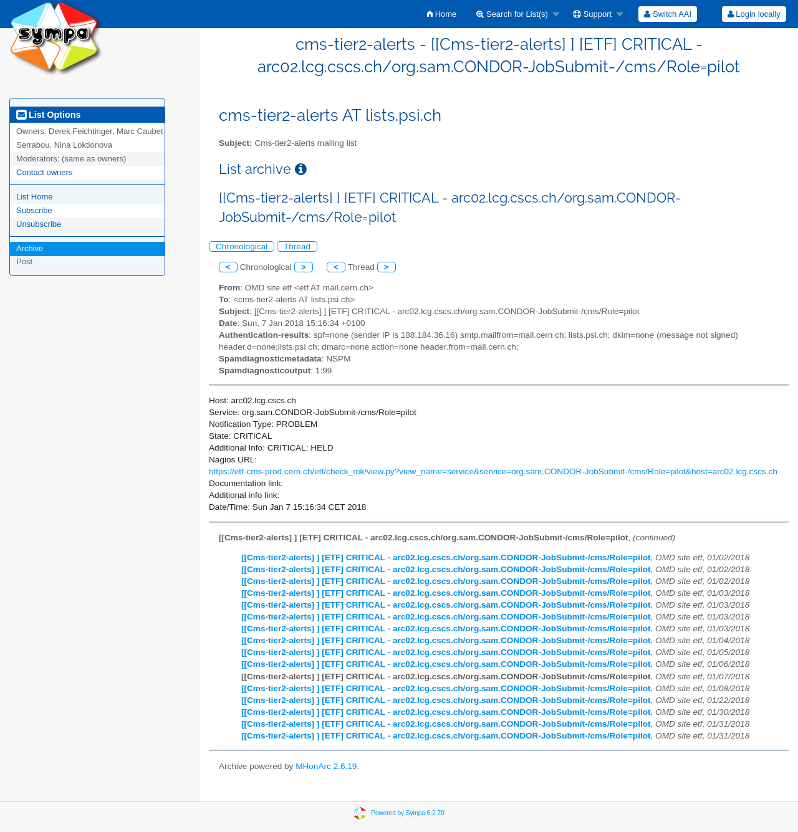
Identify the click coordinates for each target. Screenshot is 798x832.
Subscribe (34, 210)
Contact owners (44, 172)
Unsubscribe (38, 224)
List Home (34, 196)
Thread (297, 246)
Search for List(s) (512, 14)
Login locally (754, 14)
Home (441, 14)
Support (592, 14)
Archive (29, 248)
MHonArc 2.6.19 (326, 766)
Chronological (241, 246)
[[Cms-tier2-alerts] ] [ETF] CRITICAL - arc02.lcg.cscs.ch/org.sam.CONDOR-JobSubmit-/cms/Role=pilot (446, 557)
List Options (48, 115)
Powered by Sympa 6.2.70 (407, 813)
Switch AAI (667, 14)
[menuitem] (441, 14)
